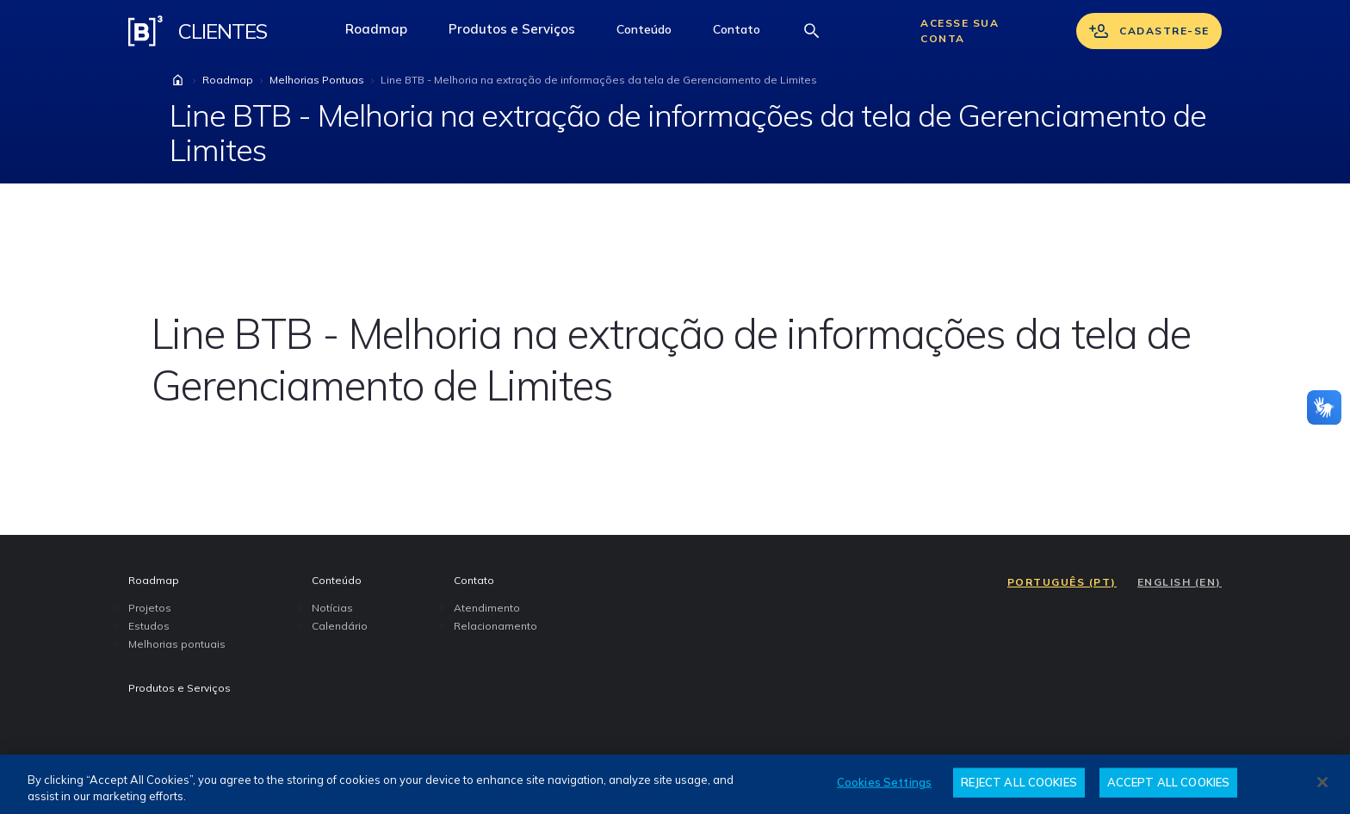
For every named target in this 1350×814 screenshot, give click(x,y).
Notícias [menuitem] (332, 607)
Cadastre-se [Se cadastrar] (1149, 31)
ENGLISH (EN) (1179, 581)
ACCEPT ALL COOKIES (1168, 782)
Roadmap (386, 34)
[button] (644, 31)
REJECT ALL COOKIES (1019, 782)
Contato (747, 34)
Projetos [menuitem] (149, 607)
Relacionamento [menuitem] (495, 625)
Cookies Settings (884, 782)
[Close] (1322, 782)
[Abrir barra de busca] (812, 31)
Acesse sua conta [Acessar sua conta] (959, 30)
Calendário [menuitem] (340, 625)
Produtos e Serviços (522, 34)
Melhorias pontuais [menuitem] (177, 643)
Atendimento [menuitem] (487, 607)
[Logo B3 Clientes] (145, 31)
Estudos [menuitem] (149, 625)
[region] (675, 784)
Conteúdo (654, 34)
